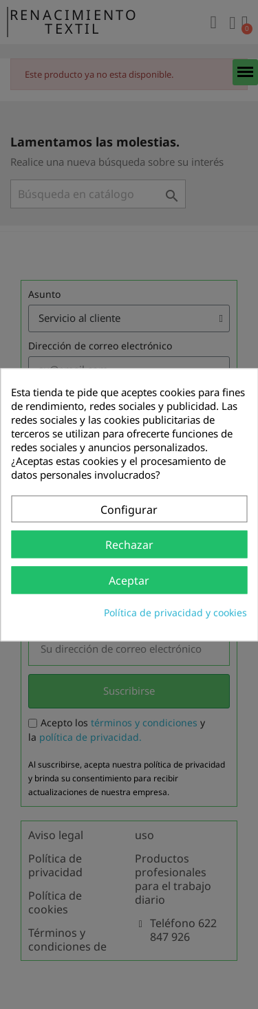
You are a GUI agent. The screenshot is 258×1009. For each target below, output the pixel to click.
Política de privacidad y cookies (175, 612)
